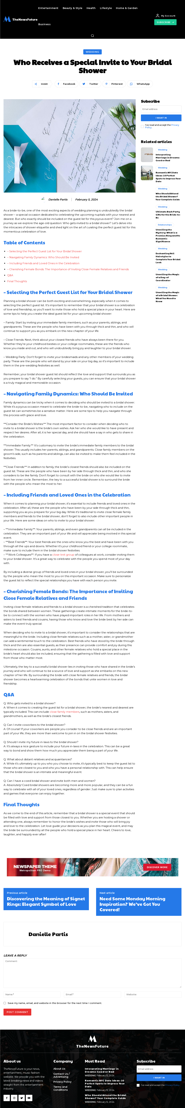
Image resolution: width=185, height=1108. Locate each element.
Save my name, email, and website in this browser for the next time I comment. (55, 1003)
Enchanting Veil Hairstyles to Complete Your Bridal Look (168, 258)
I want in (161, 117)
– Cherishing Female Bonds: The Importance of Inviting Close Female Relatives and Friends (68, 269)
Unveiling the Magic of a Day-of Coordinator (167, 277)
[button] (92, 35)
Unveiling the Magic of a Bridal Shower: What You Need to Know (167, 296)
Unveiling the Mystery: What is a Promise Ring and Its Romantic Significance (168, 235)
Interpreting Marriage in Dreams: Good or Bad (168, 157)
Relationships (165, 225)
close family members (64, 711)
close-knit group (63, 554)
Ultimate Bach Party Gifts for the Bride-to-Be (168, 214)
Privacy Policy (172, 1085)
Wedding (92, 51)
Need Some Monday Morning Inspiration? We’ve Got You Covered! (132, 903)
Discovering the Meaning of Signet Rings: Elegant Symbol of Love (46, 901)
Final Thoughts (17, 281)
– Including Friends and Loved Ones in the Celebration (43, 263)
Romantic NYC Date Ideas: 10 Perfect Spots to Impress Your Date (168, 176)
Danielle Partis (57, 199)
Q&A (10, 275)
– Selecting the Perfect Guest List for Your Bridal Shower (44, 251)
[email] (161, 109)
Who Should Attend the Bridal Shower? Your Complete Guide (168, 196)
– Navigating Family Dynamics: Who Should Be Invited (43, 257)
